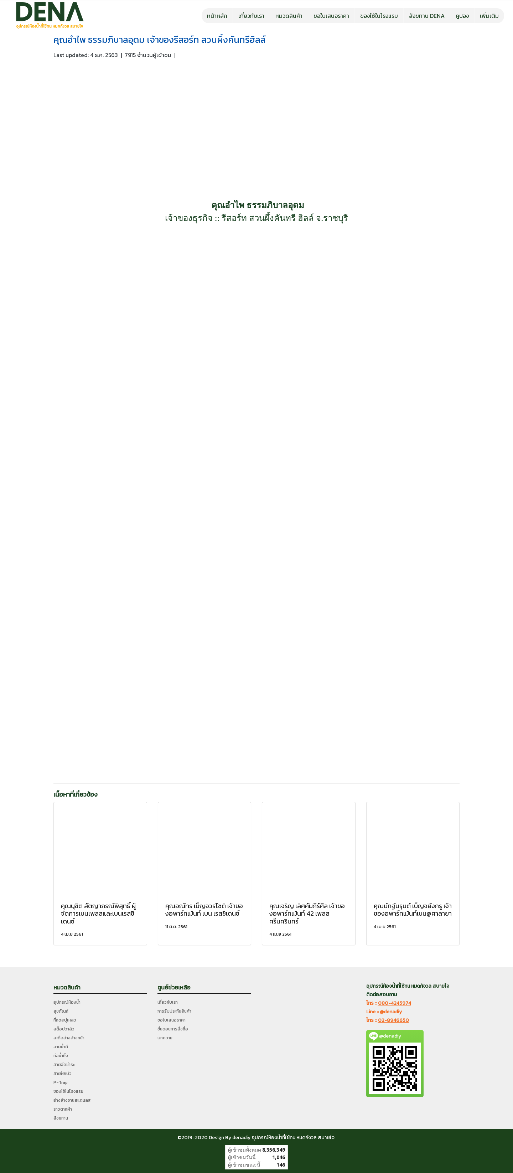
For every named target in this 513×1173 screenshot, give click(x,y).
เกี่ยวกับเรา (251, 15)
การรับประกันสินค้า (174, 1011)
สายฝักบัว (62, 1073)
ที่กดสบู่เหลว (64, 1020)
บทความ (164, 1038)
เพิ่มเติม (489, 15)
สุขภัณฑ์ (60, 1011)
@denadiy (391, 1011)
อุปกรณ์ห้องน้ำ (67, 1002)
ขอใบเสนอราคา (331, 15)
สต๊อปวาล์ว (63, 1029)
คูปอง (462, 15)
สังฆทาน (60, 1118)
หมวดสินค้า (288, 15)
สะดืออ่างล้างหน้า (68, 1038)
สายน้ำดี (60, 1047)
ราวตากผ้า (62, 1109)
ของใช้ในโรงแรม (379, 15)
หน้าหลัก (217, 15)
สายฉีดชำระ (63, 1064)
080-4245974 (394, 1003)
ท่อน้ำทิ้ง (60, 1056)
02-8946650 (393, 1020)
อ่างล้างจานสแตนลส (72, 1100)
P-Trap (60, 1082)
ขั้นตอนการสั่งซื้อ (172, 1029)
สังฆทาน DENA (427, 15)
